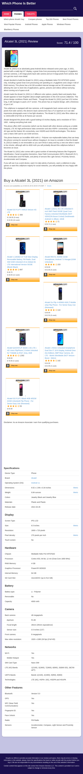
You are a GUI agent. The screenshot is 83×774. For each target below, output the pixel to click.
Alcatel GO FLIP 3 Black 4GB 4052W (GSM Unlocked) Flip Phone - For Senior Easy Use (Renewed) (21, 401)
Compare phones (35, 19)
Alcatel (34, 478)
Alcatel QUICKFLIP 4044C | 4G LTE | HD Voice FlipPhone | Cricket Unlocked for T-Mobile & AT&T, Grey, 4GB (22, 350)
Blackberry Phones (11, 29)
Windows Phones (64, 24)
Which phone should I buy (14, 19)
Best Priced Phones (70, 19)
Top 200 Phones (52, 19)
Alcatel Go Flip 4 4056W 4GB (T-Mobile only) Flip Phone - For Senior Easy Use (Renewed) (60, 304)
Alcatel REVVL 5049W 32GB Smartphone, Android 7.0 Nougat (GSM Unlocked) (60, 259)
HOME (6, 14)
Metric (75, 488)
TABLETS (31, 14)
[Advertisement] (41, 449)
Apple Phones (47, 24)
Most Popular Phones (12, 24)
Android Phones (31, 24)
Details (49, 186)
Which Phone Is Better (19, 3)
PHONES (18, 14)
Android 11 (35, 483)
